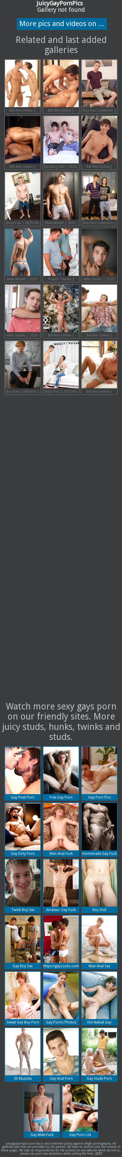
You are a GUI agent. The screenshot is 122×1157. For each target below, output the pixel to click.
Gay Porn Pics (99, 773)
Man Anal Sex (99, 941)
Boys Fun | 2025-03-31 (61, 368)
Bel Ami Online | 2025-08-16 (22, 143)
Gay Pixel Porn (22, 773)
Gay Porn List (80, 1110)
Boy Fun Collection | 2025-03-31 (22, 368)
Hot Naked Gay (99, 998)
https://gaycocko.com (61, 941)
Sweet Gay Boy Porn (22, 998)
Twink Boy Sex (22, 885)
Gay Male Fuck (42, 1110)
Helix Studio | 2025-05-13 (99, 255)
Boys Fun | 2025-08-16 (22, 199)
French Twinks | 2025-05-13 (61, 255)
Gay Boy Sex (22, 941)
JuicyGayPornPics (60, 3)
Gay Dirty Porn (22, 829)
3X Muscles (22, 1054)
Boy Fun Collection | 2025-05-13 (99, 199)
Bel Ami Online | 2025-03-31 (99, 312)
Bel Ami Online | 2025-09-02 (22, 87)
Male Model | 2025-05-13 (22, 255)
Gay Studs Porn (99, 1054)
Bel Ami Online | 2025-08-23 (61, 87)
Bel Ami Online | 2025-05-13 (61, 312)
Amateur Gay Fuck (61, 885)
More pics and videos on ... (61, 24)
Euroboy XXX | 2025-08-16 (61, 143)
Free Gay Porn (61, 773)
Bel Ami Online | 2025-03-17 (99, 368)
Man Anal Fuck (61, 829)
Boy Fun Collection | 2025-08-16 (99, 87)
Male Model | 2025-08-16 (61, 199)
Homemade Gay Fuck (99, 829)
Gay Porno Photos (61, 998)
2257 (98, 1153)
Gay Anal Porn (61, 1054)
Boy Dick (99, 885)
